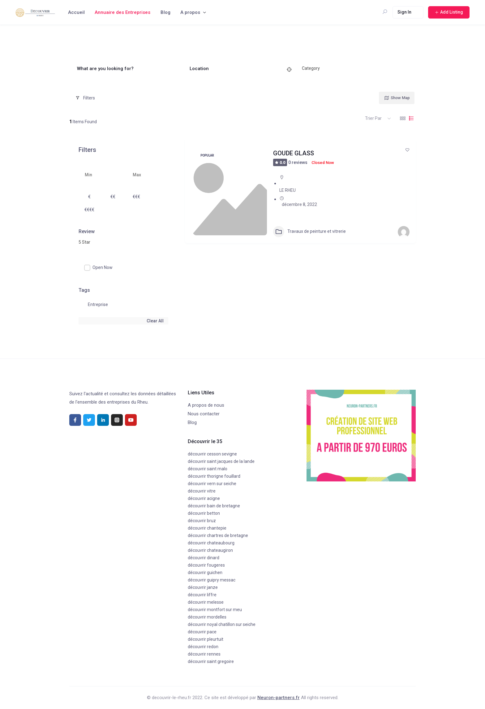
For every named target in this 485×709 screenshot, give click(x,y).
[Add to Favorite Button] (407, 150)
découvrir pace (202, 631)
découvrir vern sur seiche (212, 483)
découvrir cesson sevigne (212, 453)
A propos (190, 12)
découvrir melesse (206, 602)
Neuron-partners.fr (278, 697)
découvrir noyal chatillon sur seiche (221, 624)
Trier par (373, 118)
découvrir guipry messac (211, 579)
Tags (84, 290)
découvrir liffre (202, 594)
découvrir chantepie (207, 528)
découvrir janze (203, 587)
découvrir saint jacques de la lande (221, 461)
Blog (165, 12)
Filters (85, 97)
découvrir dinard (203, 557)
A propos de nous (206, 405)
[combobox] (351, 68)
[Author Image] (404, 232)
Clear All (155, 320)
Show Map (397, 98)
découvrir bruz (202, 520)
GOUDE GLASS (293, 153)
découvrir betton (204, 513)
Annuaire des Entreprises (122, 12)
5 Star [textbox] (84, 242)
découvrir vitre (202, 491)
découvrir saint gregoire (211, 661)
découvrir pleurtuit (205, 639)
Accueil (76, 12)
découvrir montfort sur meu (215, 609)
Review (87, 231)
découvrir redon (203, 646)
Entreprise (98, 304)
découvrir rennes (204, 654)
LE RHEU (287, 190)
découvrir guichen (205, 572)
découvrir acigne (204, 498)
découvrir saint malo (207, 468)
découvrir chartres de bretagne (218, 535)
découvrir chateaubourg (211, 542)
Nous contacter (204, 414)
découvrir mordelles (207, 617)
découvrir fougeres (206, 565)
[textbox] (311, 69)
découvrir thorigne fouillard (214, 476)
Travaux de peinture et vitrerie (309, 231)
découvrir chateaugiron (210, 550)
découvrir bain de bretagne (214, 505)
